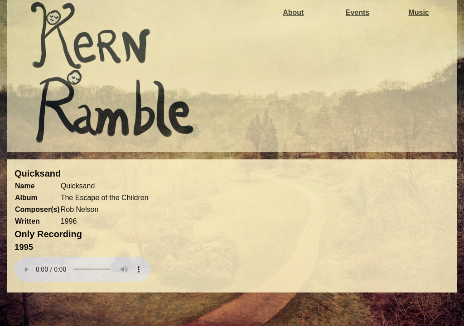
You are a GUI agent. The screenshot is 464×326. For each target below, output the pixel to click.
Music (418, 12)
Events (357, 12)
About (293, 12)
